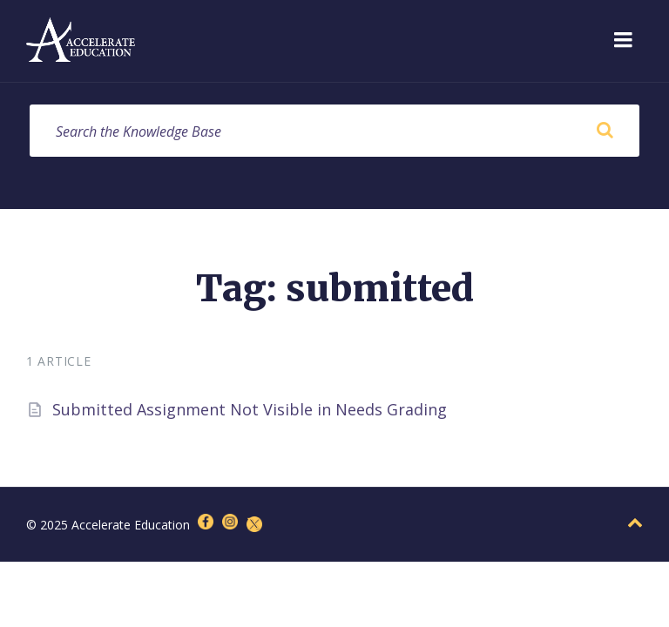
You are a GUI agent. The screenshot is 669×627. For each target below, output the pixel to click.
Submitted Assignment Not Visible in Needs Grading (249, 409)
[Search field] (334, 130)
